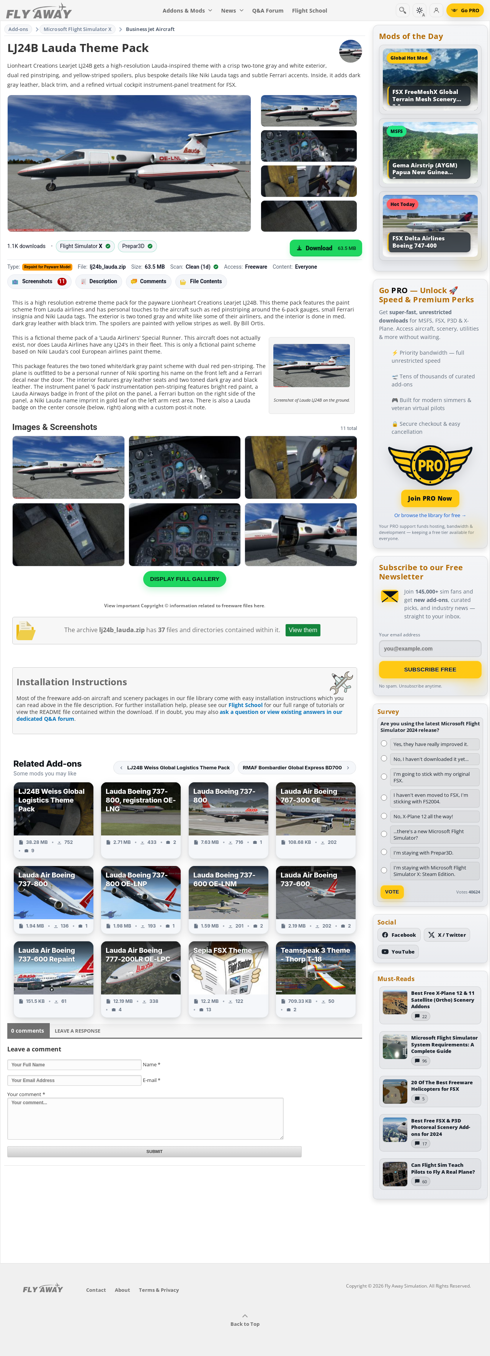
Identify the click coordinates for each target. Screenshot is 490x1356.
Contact (96, 1289)
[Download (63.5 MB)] (326, 248)
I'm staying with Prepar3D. (423, 852)
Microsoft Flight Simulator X (78, 29)
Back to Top (245, 1320)
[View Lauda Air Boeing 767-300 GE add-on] (316, 820)
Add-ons (18, 29)
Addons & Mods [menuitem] (187, 10)
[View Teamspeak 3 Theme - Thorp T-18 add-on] (316, 979)
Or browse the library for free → (430, 515)
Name (151, 1064)
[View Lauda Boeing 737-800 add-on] (228, 820)
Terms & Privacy (159, 1289)
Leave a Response (77, 1030)
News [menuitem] (232, 10)
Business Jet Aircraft (150, 29)
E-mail (151, 1080)
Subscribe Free (430, 669)
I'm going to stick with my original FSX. (432, 777)
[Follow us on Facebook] (399, 935)
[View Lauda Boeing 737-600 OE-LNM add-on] (228, 900)
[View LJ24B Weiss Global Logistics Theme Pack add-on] (53, 820)
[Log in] (436, 10)
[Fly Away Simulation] (39, 10)
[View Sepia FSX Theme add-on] (228, 979)
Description (98, 281)
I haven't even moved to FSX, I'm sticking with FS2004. (431, 798)
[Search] (403, 10)
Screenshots (39, 281)
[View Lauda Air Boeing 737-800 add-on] (53, 900)
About (122, 1289)
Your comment (26, 1094)
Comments (149, 281)
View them (303, 630)
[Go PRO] (465, 10)
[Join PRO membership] (430, 475)
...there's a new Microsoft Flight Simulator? (429, 834)
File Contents (201, 281)
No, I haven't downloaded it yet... (431, 759)
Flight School (246, 705)
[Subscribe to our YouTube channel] (398, 952)
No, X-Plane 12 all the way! (423, 816)
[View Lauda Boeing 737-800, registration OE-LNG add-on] (141, 820)
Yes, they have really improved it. (431, 744)
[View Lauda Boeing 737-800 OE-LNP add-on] (141, 900)
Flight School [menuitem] (309, 10)
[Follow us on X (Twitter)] (447, 935)
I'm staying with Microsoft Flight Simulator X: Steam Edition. (430, 871)
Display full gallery (184, 579)
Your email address (399, 634)
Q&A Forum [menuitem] (268, 10)
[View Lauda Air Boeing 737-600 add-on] (316, 900)
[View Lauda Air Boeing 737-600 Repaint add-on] (53, 979)
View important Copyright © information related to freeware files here (184, 605)
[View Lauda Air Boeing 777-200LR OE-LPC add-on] (141, 979)
